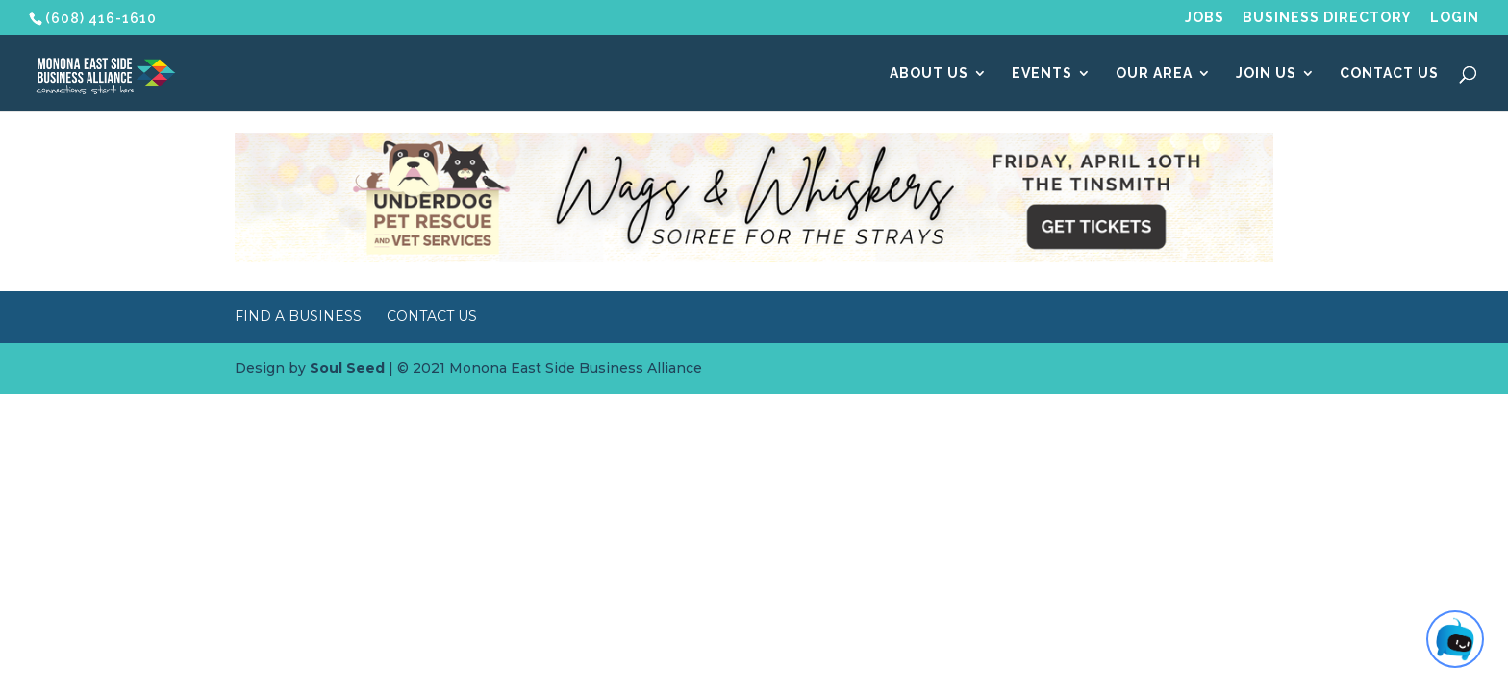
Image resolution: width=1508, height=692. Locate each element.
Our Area (1154, 73)
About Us (929, 73)
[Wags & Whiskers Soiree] (754, 257)
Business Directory (1327, 18)
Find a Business (298, 316)
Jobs (1204, 18)
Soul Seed (347, 368)
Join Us (1266, 73)
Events (1042, 73)
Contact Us (1389, 73)
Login (1454, 18)
